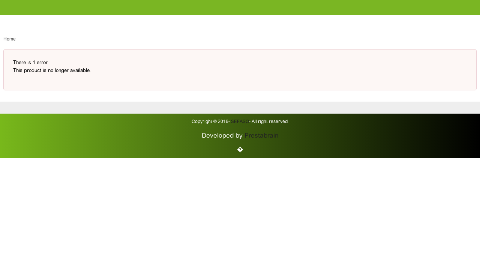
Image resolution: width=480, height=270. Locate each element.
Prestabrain (261, 136)
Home (9, 39)
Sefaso (239, 122)
